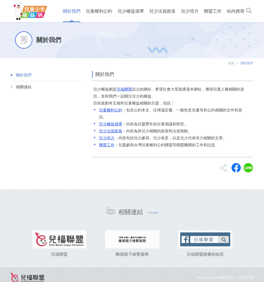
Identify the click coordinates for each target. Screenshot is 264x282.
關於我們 (23, 75)
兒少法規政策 (110, 131)
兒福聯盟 (124, 89)
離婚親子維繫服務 (132, 261)
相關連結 (23, 87)
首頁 (231, 63)
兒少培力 (106, 138)
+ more (152, 214)
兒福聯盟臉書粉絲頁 (205, 261)
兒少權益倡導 (110, 124)
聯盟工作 (106, 145)
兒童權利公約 (110, 110)
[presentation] (12, 250)
